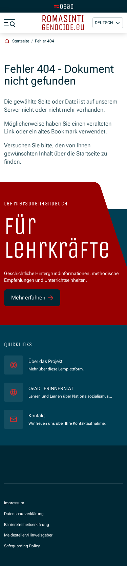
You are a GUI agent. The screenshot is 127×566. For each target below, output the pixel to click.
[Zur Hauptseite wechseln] (63, 6)
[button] (107, 22)
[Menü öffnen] (9, 22)
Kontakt (36, 415)
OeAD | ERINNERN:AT (70, 388)
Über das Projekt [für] (45, 361)
